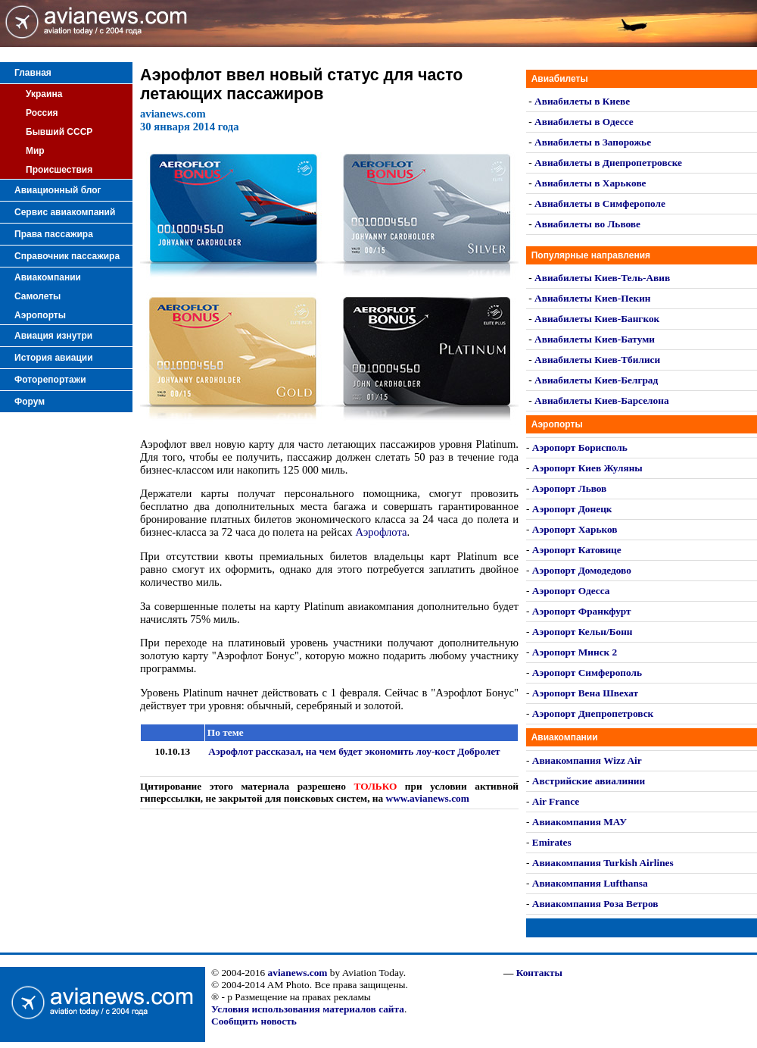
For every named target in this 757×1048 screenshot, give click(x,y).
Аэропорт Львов (569, 488)
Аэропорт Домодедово (581, 570)
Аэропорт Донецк (572, 509)
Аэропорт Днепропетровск (592, 713)
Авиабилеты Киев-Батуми (594, 339)
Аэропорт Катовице (576, 549)
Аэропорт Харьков (575, 529)
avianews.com (298, 972)
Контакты (539, 972)
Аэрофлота (381, 532)
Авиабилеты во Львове (587, 224)
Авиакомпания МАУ (579, 821)
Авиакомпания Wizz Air (587, 760)
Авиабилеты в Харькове (590, 183)
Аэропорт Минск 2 (574, 652)
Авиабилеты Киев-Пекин (592, 298)
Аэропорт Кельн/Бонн (582, 631)
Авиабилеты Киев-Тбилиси (597, 359)
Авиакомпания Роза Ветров (595, 903)
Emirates (552, 842)
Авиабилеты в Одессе (584, 121)
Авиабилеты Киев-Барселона (601, 400)
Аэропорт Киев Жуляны (587, 468)
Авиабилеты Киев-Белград (596, 380)
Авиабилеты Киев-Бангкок (596, 318)
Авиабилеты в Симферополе (599, 203)
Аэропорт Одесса (571, 590)
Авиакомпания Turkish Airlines (603, 862)
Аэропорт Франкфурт (581, 611)
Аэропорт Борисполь (580, 447)
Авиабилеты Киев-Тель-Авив (602, 277)
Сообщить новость (254, 1021)
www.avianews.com (427, 798)
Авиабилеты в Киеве (582, 101)
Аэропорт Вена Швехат (585, 693)
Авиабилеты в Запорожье (592, 142)
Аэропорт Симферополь (587, 672)
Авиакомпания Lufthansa (590, 883)
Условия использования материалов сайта (307, 1009)
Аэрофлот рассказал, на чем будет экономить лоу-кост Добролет (354, 751)
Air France (555, 801)
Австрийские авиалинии (588, 781)
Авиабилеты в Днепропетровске (608, 162)
